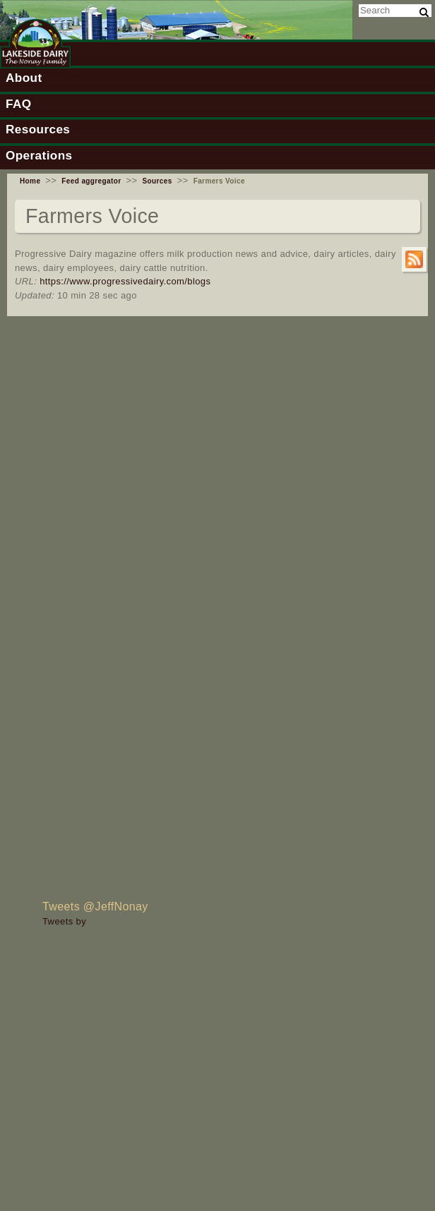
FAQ (18, 104)
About (24, 78)
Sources (157, 181)
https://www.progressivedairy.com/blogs (125, 281)
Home (30, 181)
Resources (38, 129)
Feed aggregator (91, 181)
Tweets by (64, 921)
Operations (39, 155)
